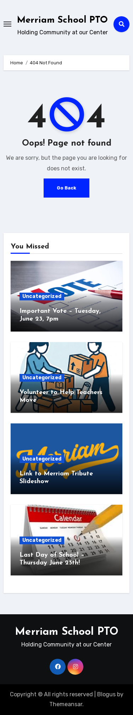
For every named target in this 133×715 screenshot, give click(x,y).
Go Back (66, 188)
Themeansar (65, 704)
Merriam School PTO (62, 20)
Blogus (106, 694)
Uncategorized (41, 296)
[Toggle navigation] (7, 24)
